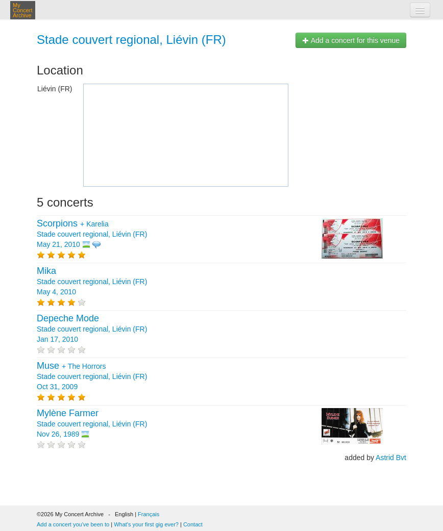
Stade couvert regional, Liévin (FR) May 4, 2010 (92, 281)
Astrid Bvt (391, 457)
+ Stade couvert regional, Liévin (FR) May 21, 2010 (92, 234)
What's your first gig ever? (146, 524)
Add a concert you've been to (73, 524)
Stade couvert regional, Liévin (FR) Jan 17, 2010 (92, 329)
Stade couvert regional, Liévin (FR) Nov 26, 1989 (92, 424)
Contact (193, 524)
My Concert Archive (23, 10)
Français (148, 514)
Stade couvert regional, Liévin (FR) (131, 39)
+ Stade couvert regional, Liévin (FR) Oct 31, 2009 (92, 376)
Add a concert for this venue (351, 40)
